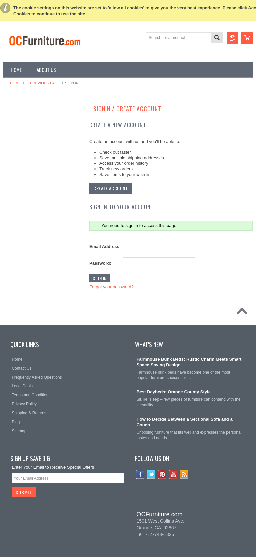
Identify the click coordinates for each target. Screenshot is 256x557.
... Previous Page (43, 83)
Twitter (151, 474)
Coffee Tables (19, 211)
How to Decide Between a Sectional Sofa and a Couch (184, 422)
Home (15, 83)
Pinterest (162, 474)
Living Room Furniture (26, 189)
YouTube (173, 474)
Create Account (110, 188)
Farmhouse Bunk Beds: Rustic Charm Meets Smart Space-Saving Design (188, 362)
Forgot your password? (111, 286)
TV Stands (16, 200)
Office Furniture (20, 166)
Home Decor (18, 245)
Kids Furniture (19, 144)
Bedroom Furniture (23, 121)
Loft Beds (15, 177)
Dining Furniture (21, 132)
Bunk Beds (16, 155)
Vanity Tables (18, 268)
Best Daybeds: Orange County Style (173, 391)
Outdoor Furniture (23, 257)
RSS (184, 474)
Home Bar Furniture (24, 234)
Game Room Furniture (27, 223)
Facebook (140, 474)
